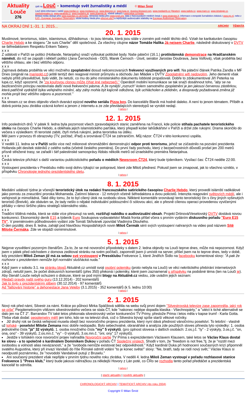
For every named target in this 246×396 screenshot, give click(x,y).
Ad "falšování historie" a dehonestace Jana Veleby (41, 287)
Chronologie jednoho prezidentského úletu (51, 171)
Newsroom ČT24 (133, 160)
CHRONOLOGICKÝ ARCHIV (98, 384)
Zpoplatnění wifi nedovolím (186, 74)
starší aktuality (111, 375)
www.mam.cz (203, 11)
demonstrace (196, 54)
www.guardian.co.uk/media (75, 16)
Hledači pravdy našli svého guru (27, 279)
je (238, 271)
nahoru (123, 109)
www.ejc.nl (228, 16)
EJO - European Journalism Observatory (55, 18)
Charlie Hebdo (13, 43)
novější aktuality (133, 375)
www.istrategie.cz (219, 11)
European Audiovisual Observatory (170, 18)
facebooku (187, 256)
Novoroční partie (98, 337)
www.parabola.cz (62, 13)
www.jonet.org (117, 16)
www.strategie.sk (98, 13)
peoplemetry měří (44, 317)
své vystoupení (85, 256)
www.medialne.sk (80, 13)
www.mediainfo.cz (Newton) (166, 11)
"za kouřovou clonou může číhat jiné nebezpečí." (82, 82)
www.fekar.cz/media (134, 13)
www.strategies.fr (170, 16)
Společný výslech (130, 341)
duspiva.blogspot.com (141, 11)
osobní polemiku (118, 267)
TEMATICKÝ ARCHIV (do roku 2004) (142, 384)
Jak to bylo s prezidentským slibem (29, 283)
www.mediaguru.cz (89, 11)
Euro (76, 217)
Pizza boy (118, 102)
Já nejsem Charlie (179, 43)
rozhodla (166, 361)
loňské (11, 325)
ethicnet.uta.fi (107, 18)
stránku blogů (55, 267)
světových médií (221, 194)
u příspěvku (177, 271)
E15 (53, 217)
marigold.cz (38, 74)
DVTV (238, 43)
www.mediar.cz (71, 11)
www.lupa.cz (123, 11)
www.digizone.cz (107, 11)
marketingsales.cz (44, 13)
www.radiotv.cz (188, 11)
